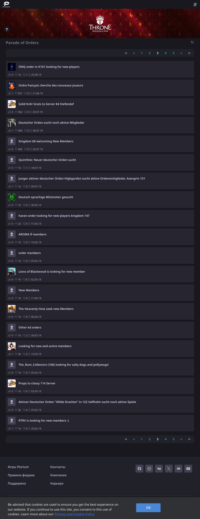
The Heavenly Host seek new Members (46, 309)
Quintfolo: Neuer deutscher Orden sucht (47, 160)
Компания (58, 475)
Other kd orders (30, 327)
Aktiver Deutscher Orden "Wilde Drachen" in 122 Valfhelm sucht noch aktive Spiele (77, 402)
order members (30, 253)
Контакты (57, 467)
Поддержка (17, 483)
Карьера (56, 483)
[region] (100, 508)
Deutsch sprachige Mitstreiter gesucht (46, 197)
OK (148, 507)
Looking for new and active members (45, 346)
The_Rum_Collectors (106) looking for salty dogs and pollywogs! (64, 365)
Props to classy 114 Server (37, 383)
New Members (29, 290)
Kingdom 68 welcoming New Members (46, 141)
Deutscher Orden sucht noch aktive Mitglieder (51, 123)
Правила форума (21, 475)
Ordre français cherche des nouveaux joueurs (51, 85)
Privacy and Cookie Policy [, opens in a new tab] (74, 514)
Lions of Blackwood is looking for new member (52, 272)
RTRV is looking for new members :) (44, 421)
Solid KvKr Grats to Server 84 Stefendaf (46, 104)
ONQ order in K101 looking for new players (49, 67)
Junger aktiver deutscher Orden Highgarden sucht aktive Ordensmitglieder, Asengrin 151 (82, 179)
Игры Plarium (18, 467)
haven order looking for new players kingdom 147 (54, 216)
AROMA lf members (32, 234)
